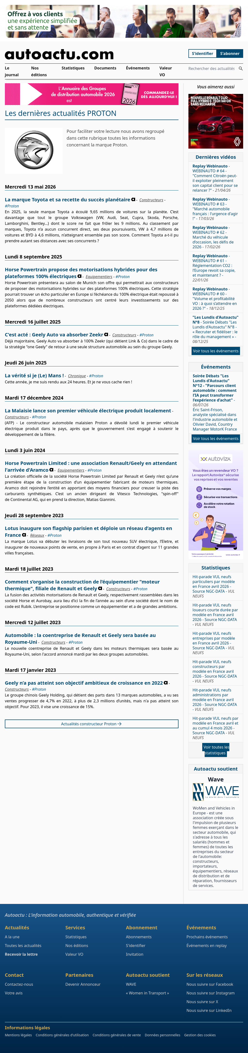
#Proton (12, 206)
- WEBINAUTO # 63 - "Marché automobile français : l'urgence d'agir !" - (215, 209)
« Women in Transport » (147, 993)
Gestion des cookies (200, 1035)
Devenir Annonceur (83, 984)
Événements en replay (206, 945)
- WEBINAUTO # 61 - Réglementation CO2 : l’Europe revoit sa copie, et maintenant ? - (214, 268)
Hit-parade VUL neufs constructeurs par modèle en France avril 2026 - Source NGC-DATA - (215, 671)
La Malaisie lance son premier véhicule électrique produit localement (88, 410)
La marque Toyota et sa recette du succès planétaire (67, 199)
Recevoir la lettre (21, 954)
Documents (105, 68)
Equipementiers (99, 276)
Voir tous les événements (216, 351)
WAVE (131, 984)
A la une (12, 936)
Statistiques (73, 68)
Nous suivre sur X (202, 1001)
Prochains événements (207, 936)
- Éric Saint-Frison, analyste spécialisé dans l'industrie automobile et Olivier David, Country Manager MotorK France (215, 402)
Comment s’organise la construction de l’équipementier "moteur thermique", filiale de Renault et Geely (82, 585)
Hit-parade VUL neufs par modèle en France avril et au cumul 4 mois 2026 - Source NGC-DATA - (215, 728)
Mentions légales (18, 1035)
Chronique (77, 376)
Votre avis (14, 993)
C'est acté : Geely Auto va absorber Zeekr (54, 334)
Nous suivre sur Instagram (210, 993)
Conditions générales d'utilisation (62, 1035)
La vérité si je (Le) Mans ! (34, 375)
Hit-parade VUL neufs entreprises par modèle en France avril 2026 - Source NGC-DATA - (214, 643)
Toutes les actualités (23, 945)
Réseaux (37, 535)
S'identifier (202, 53)
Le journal (12, 71)
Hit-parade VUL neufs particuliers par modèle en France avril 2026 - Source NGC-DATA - (214, 586)
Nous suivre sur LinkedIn (209, 1010)
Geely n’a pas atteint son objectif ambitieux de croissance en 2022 (84, 683)
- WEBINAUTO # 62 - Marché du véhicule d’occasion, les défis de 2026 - (213, 237)
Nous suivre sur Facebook (209, 984)
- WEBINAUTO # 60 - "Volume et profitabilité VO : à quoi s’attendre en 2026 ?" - (215, 298)
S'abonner (230, 53)
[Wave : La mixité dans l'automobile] (216, 792)
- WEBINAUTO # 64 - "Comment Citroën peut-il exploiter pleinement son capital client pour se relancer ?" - (215, 178)
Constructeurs (151, 200)
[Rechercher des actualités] (240, 68)
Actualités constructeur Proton (91, 724)
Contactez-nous (19, 984)
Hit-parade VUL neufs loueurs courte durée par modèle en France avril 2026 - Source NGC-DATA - (215, 614)
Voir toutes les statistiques (217, 750)
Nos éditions (39, 71)
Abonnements (139, 936)
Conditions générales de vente (117, 1035)
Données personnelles (162, 1035)
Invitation (134, 954)
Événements (138, 68)
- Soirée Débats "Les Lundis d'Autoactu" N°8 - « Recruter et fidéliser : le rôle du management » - (216, 329)
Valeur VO (165, 71)
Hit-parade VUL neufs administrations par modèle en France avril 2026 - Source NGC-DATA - (215, 699)
